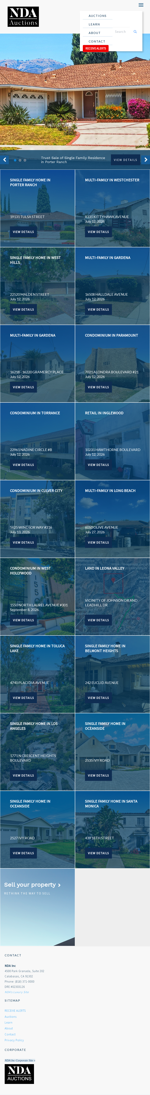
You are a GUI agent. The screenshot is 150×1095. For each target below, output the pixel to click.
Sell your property (32, 884)
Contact (97, 41)
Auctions (98, 16)
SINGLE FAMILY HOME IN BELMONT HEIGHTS (105, 648)
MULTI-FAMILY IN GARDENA (107, 257)
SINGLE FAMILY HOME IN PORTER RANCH (30, 182)
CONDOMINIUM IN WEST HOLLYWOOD (30, 570)
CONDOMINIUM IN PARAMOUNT (111, 335)
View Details (125, 160)
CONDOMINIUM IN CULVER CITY (36, 490)
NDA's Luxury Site (17, 992)
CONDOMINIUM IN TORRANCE (35, 412)
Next (145, 160)
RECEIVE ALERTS (95, 48)
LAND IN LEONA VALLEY (104, 568)
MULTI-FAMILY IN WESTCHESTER (112, 179)
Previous (4, 160)
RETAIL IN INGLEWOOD (104, 412)
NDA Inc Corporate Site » (20, 1060)
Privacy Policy (14, 1040)
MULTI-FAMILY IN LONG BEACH (110, 490)
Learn (96, 25)
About (96, 33)
